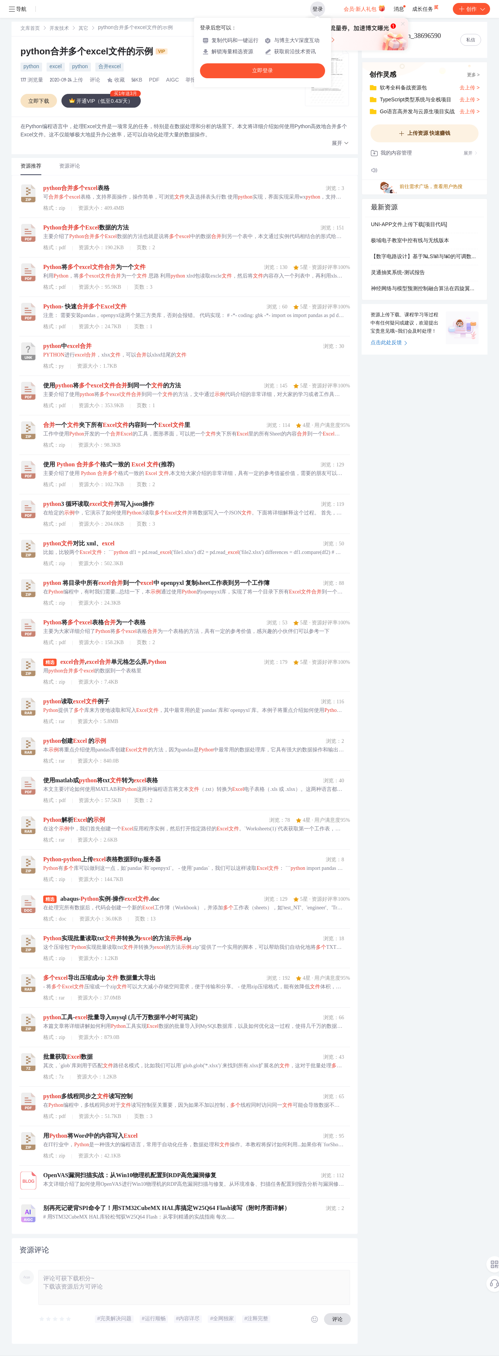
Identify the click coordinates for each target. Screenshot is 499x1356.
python (31, 67)
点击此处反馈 (389, 343)
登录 (317, 9)
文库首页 (30, 28)
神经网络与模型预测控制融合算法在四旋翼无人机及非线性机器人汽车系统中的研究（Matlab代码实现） (424, 289)
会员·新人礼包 (364, 8)
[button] (340, 143)
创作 (471, 9)
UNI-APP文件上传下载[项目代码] (409, 225)
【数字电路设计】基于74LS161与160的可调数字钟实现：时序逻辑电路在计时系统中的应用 (424, 257)
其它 (83, 28)
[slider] (55, 1319)
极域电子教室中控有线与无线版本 (410, 241)
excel (56, 67)
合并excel (109, 67)
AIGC (172, 80)
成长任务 (425, 7)
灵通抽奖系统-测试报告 (398, 273)
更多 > (473, 75)
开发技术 (59, 28)
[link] (30, 28)
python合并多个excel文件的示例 (94, 52)
